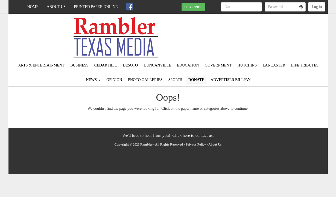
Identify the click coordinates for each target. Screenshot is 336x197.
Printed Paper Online (96, 7)
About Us (56, 7)
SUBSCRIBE (193, 7)
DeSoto (130, 65)
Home (33, 7)
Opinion (114, 80)
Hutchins (247, 65)
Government (218, 65)
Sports (175, 80)
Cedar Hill (105, 65)
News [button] (93, 80)
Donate (196, 80)
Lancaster (274, 65)
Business (79, 65)
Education (188, 65)
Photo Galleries (145, 80)
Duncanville (157, 65)
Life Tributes (305, 65)
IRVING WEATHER (278, 33)
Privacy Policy (196, 144)
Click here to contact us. (193, 135)
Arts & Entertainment (41, 65)
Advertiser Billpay (230, 80)
